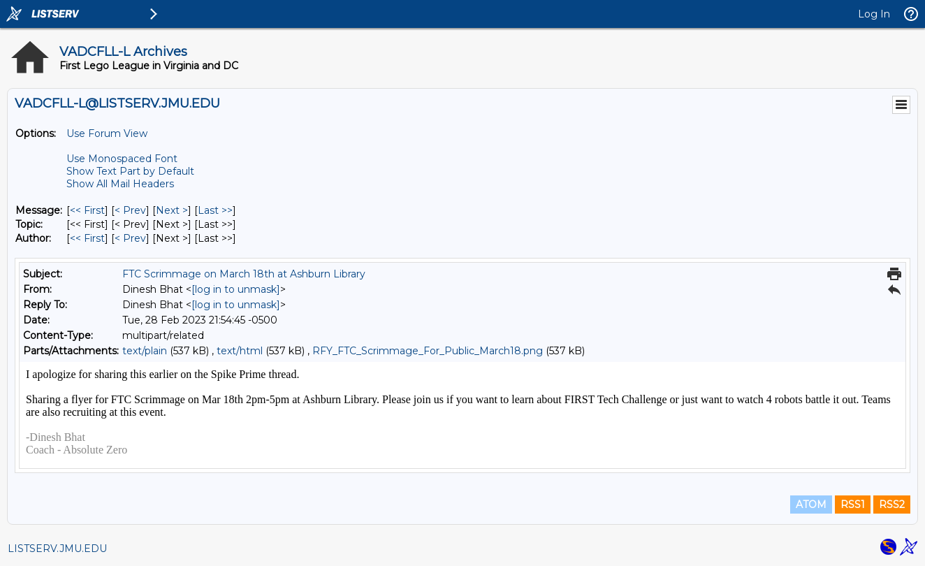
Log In (874, 14)
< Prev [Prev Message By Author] (130, 238)
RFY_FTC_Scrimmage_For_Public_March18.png (427, 350)
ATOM (811, 504)
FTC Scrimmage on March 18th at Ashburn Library (243, 274)
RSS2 (892, 504)
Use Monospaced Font (121, 158)
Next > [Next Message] (172, 210)
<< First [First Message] (87, 210)
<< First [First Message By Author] (87, 238)
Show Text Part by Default (130, 171)
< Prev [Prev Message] (130, 210)
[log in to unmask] (235, 289)
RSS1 (852, 504)
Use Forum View (106, 133)
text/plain (144, 350)
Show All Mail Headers (120, 183)
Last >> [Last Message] (215, 210)
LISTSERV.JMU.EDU (57, 548)
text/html (240, 350)
